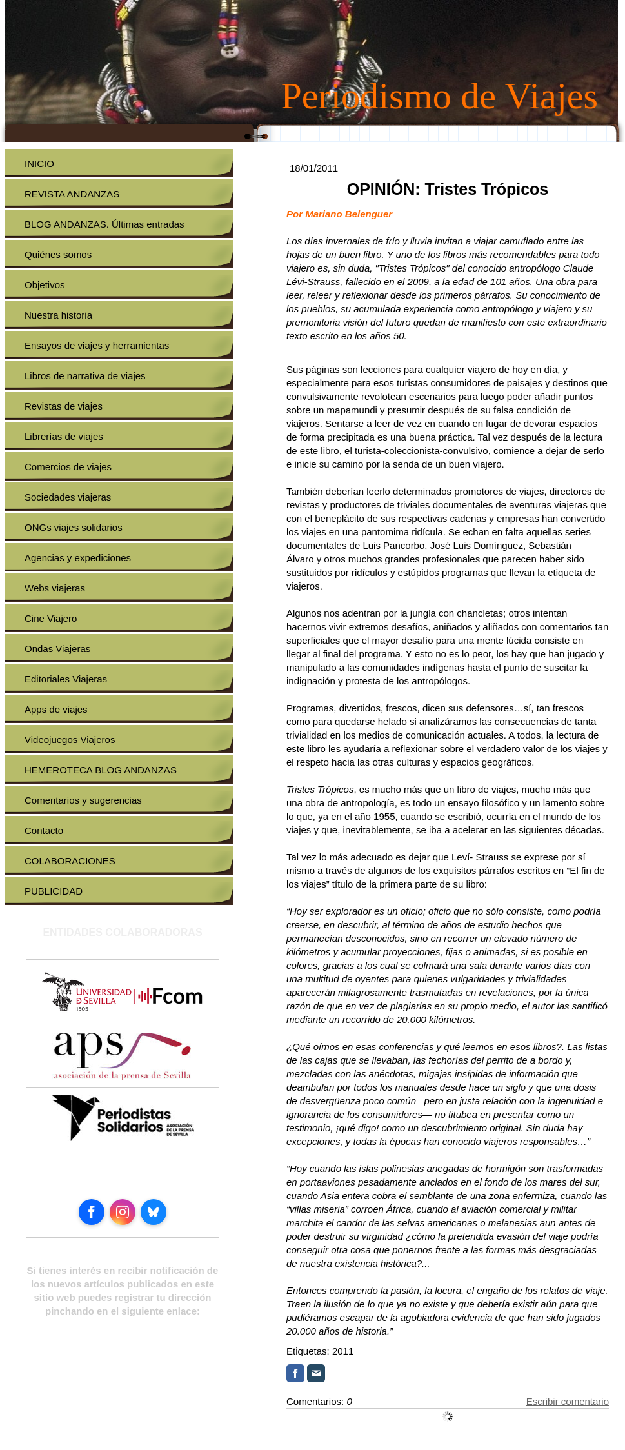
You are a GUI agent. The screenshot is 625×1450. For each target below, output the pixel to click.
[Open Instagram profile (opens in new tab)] (122, 1212)
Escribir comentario (567, 1401)
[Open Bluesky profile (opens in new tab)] (153, 1212)
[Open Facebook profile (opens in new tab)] (91, 1212)
